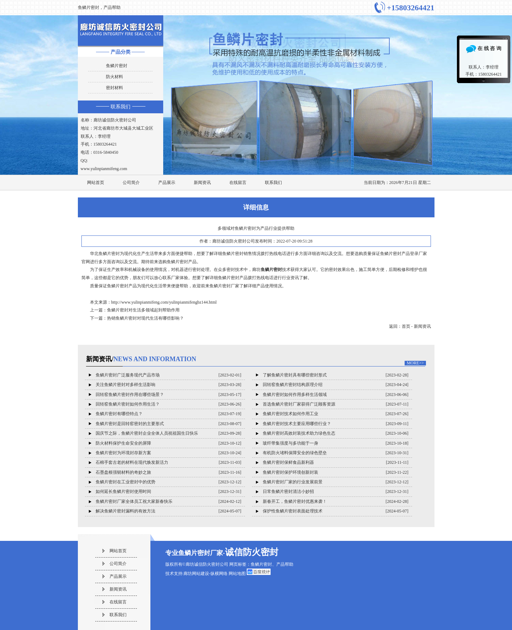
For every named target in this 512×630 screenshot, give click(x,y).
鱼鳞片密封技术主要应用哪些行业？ (297, 423)
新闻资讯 (202, 182)
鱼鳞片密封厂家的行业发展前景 (292, 481)
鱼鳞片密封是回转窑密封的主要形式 (130, 423)
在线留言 (237, 182)
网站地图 (237, 573)
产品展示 (166, 182)
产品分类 (120, 52)
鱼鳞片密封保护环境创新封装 (290, 472)
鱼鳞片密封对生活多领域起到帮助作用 (143, 310)
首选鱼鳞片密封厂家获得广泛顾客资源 (299, 404)
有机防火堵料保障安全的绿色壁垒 (295, 452)
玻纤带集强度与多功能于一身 (290, 443)
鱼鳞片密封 (116, 65)
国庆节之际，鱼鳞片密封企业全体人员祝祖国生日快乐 (147, 433)
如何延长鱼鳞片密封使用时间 (123, 491)
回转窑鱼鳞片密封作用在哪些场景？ (130, 394)
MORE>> (415, 363)
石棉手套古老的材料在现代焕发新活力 (132, 462)
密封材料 (114, 87)
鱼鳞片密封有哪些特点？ (119, 413)
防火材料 (114, 76)
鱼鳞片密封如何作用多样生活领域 (295, 394)
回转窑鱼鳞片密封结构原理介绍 (292, 384)
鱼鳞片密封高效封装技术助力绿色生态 (299, 433)
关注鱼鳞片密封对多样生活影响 (125, 384)
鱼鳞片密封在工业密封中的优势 (125, 481)
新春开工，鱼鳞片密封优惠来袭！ (295, 501)
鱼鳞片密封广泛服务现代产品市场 (128, 375)
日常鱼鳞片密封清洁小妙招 (288, 491)
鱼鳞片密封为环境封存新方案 (123, 452)
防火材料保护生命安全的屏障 (123, 443)
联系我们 (120, 106)
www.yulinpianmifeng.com (104, 168)
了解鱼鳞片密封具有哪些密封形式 (295, 375)
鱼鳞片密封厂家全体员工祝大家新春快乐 (134, 501)
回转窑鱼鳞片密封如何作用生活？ (128, 404)
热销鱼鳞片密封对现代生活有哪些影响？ (145, 318)
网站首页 (95, 182)
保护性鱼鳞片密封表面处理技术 (292, 511)
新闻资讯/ (141, 359)
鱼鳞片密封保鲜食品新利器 (288, 462)
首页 (406, 326)
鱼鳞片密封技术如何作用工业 (290, 413)
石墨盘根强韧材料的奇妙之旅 (123, 472)
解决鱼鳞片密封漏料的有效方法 (125, 511)
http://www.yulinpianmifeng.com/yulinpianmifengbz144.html (164, 302)
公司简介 (131, 182)
